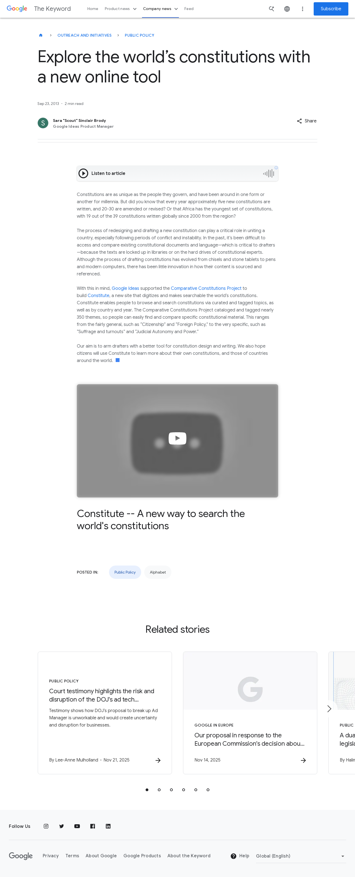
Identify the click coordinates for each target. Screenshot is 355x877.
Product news (121, 9)
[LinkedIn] (108, 826)
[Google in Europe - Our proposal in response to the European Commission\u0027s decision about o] (250, 713)
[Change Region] (301, 856)
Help (239, 856)
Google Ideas (125, 288)
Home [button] (92, 8)
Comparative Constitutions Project (206, 288)
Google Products (142, 856)
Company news (161, 9)
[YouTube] (77, 826)
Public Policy (139, 35)
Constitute (98, 295)
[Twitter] (61, 826)
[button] (307, 121)
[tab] (147, 790)
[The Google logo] (21, 856)
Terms (72, 856)
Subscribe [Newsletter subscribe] (331, 9)
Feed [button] (189, 8)
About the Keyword (189, 856)
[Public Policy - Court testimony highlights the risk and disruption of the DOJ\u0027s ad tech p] (105, 713)
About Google (101, 856)
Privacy (51, 856)
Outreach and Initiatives (84, 35)
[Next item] (329, 708)
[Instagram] (46, 826)
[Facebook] (92, 826)
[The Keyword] (40, 35)
